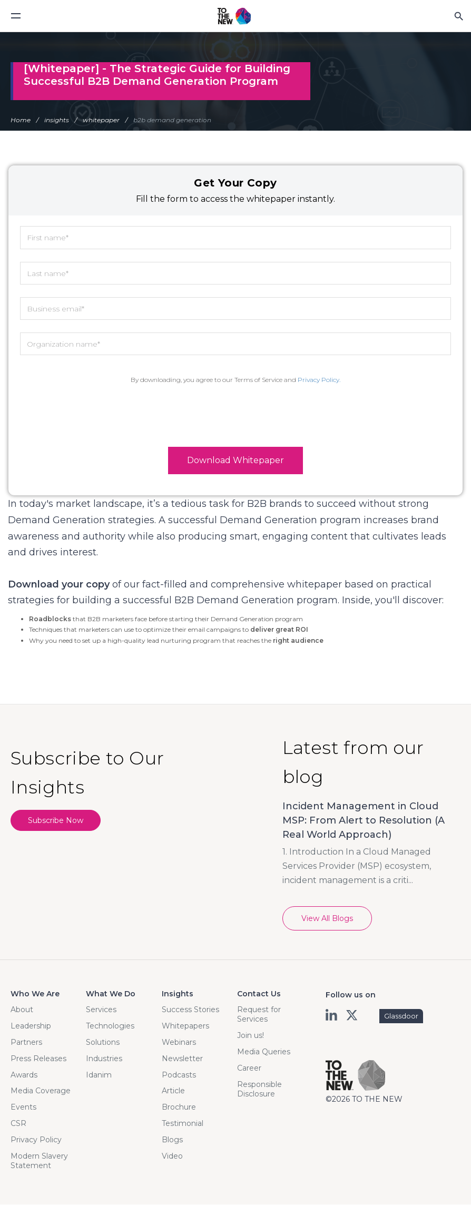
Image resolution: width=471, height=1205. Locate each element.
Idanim (99, 1075)
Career (249, 1068)
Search (458, 16)
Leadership (31, 1026)
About (22, 1010)
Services (101, 1010)
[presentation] (235, 415)
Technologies (110, 1026)
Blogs (172, 1140)
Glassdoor (401, 1016)
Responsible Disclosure (259, 1089)
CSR (18, 1124)
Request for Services (259, 1014)
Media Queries (263, 1052)
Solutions (103, 1042)
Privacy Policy (36, 1140)
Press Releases (38, 1059)
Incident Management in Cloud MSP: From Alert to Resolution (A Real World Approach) (363, 821)
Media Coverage (41, 1091)
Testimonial (182, 1124)
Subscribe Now (57, 821)
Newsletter (182, 1059)
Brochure (179, 1107)
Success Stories (190, 1010)
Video (172, 1156)
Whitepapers (185, 1026)
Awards (24, 1075)
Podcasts (179, 1075)
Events (23, 1107)
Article (173, 1091)
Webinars (179, 1042)
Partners (26, 1042)
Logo (234, 16)
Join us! (250, 1036)
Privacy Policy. (319, 380)
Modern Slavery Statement (39, 1161)
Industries (104, 1059)
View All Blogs (327, 919)
